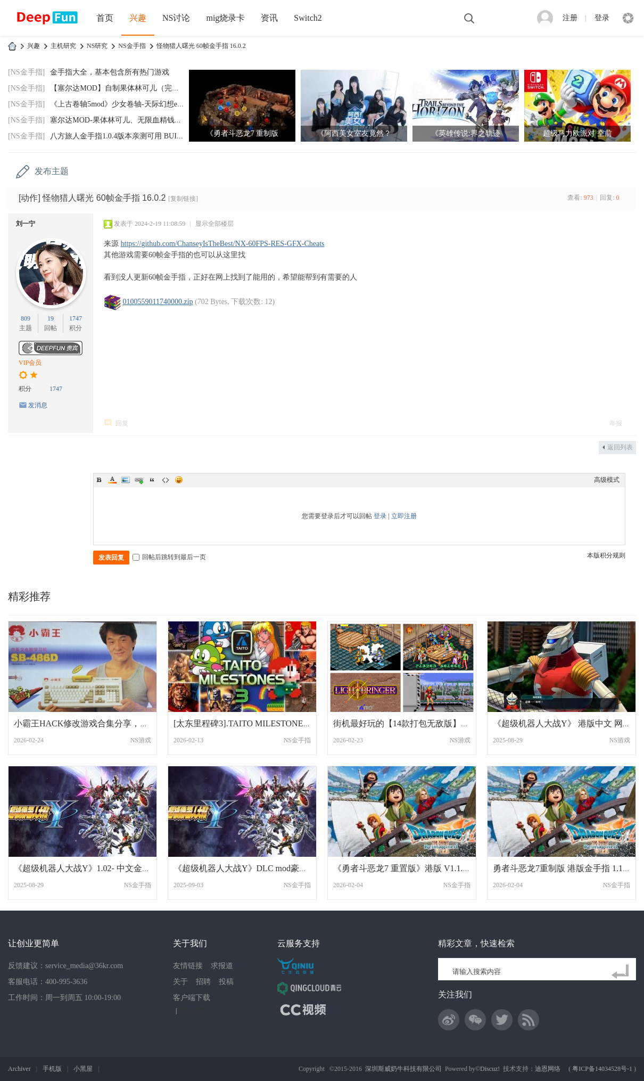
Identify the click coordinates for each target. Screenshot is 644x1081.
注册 (570, 18)
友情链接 (188, 966)
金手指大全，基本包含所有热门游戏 (109, 72)
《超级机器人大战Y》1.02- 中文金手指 (86, 868)
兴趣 (137, 17)
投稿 (226, 982)
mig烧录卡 (225, 17)
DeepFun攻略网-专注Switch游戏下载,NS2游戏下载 (12, 46)
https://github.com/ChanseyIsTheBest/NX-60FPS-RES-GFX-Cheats (223, 244)
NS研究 (97, 46)
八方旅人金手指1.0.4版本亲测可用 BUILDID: (123, 136)
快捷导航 (628, 18)
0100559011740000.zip (158, 302)
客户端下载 (191, 998)
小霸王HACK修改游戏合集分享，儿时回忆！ (98, 723)
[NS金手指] (26, 72)
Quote (152, 479)
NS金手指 (131, 46)
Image (125, 479)
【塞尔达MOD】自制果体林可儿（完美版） (122, 88)
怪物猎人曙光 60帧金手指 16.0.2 (201, 46)
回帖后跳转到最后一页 (169, 557)
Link (139, 479)
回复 (121, 423)
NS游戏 (140, 740)
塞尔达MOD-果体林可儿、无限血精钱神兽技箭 (127, 120)
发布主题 (52, 171)
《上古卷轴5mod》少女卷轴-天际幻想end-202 (124, 104)
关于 (180, 982)
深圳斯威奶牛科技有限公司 (403, 1068)
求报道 (222, 966)
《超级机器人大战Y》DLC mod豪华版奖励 (253, 868)
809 (25, 318)
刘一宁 (25, 223)
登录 (602, 18)
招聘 (203, 982)
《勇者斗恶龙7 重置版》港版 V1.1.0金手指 (413, 868)
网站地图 (192, 1010)
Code (165, 479)
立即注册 (404, 516)
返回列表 (620, 447)
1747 (75, 318)
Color (112, 479)
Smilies (179, 479)
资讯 (269, 17)
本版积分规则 (606, 555)
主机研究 (63, 46)
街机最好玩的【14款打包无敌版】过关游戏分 (418, 723)
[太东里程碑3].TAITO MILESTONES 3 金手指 (258, 723)
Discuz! (490, 1068)
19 (50, 318)
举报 (615, 423)
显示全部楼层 (214, 223)
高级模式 (607, 480)
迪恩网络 (547, 1068)
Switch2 (307, 17)
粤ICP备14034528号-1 (602, 1068)
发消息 (37, 405)
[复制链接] (183, 198)
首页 (104, 17)
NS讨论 (176, 17)
